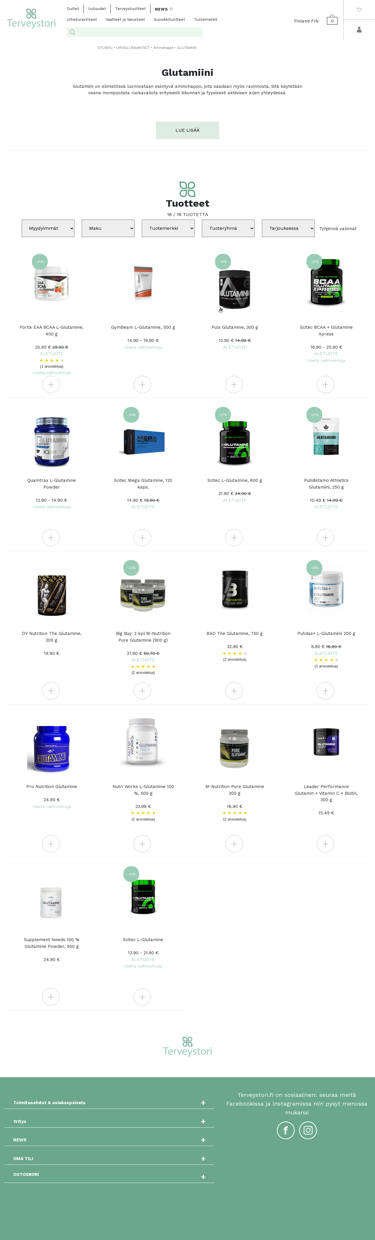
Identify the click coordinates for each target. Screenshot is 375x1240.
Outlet (73, 8)
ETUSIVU (105, 48)
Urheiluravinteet (82, 19)
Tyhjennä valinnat (338, 228)
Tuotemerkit (205, 19)
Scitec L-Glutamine (143, 952)
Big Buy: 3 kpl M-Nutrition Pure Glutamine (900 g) (143, 653)
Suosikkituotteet (169, 19)
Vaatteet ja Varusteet (125, 19)
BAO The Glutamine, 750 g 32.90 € (234, 646)
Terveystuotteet (130, 8)
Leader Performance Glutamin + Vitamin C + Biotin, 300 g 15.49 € (326, 800)
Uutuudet (97, 8)
